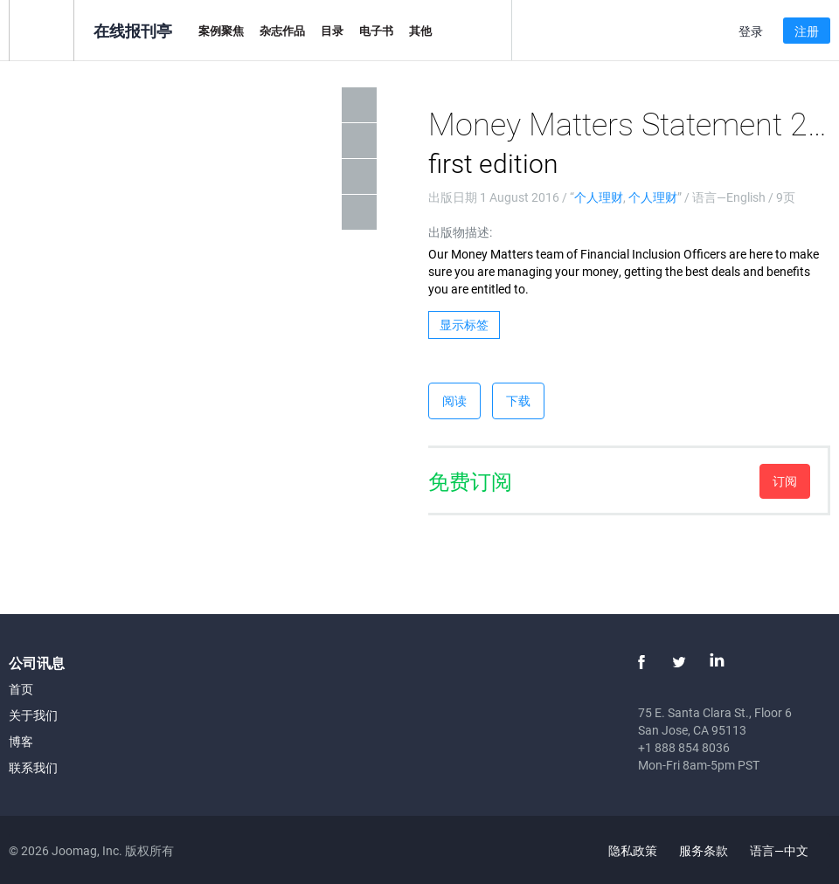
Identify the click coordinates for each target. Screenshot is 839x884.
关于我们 (33, 715)
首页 (21, 688)
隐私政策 (632, 850)
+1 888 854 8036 (684, 747)
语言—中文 (789, 850)
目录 (332, 30)
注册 (806, 31)
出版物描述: (460, 232)
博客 (21, 741)
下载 (518, 400)
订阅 (785, 481)
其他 (420, 30)
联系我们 (33, 767)
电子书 (376, 30)
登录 (750, 31)
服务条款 (703, 850)
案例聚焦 (221, 30)
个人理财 (598, 197)
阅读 (454, 400)
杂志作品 (282, 30)
